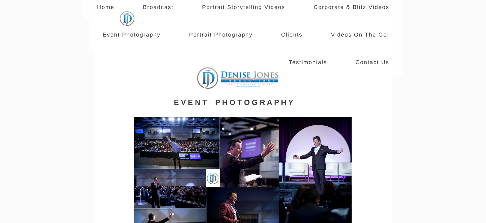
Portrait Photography (221, 35)
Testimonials (308, 62)
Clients (292, 35)
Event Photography (132, 35)
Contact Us (372, 62)
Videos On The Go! (360, 35)
